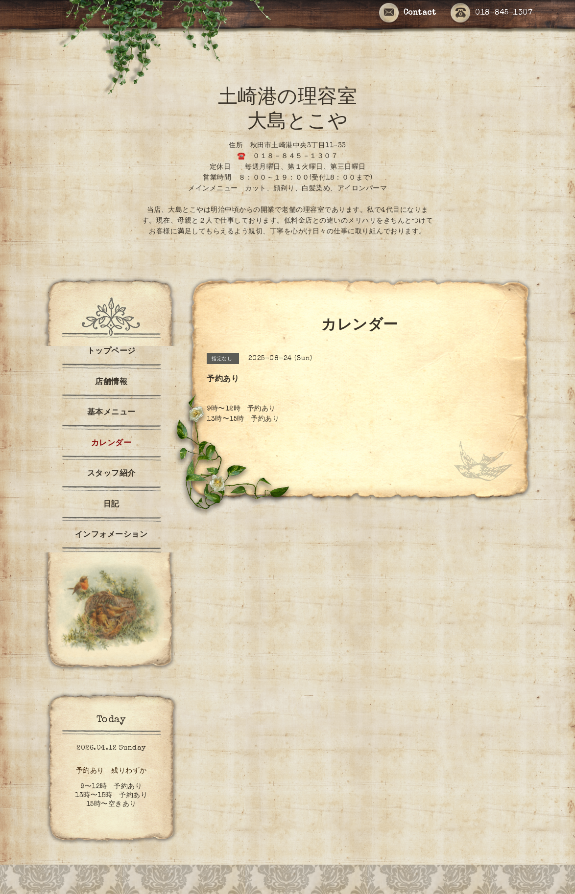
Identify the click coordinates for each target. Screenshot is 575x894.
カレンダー (111, 444)
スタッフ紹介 (111, 474)
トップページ (111, 352)
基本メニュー (111, 413)
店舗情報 (111, 383)
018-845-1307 (491, 13)
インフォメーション (111, 535)
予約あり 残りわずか (111, 771)
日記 (111, 505)
